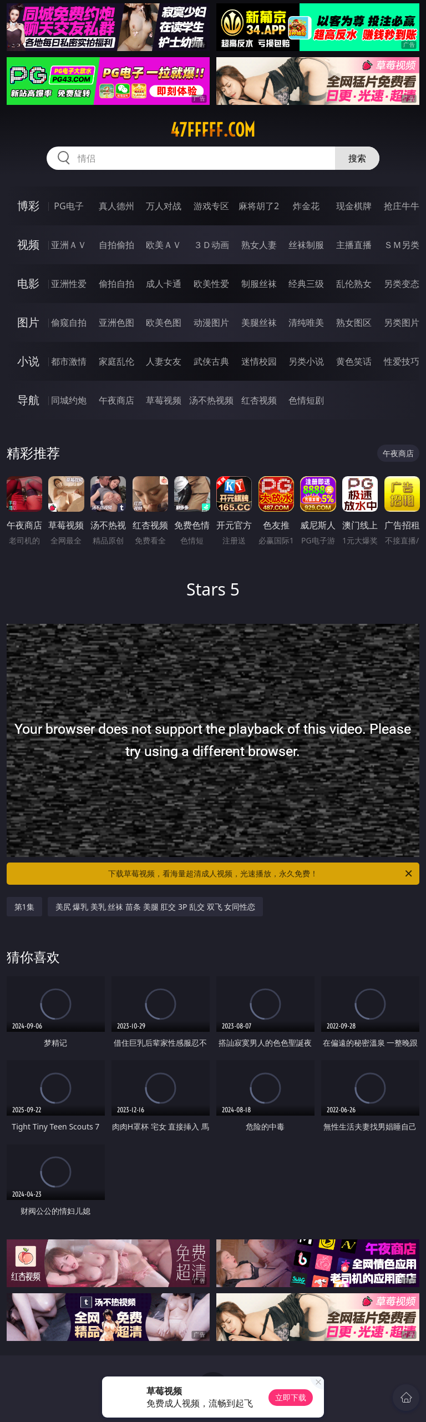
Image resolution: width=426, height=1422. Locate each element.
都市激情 (69, 361)
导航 (28, 399)
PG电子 (68, 206)
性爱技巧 (401, 361)
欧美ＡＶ (163, 245)
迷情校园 (259, 361)
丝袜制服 (306, 245)
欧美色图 (163, 322)
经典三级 (306, 284)
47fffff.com (212, 130)
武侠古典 (211, 361)
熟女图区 (354, 322)
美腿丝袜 (259, 322)
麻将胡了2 (259, 206)
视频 (28, 244)
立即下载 (290, 1397)
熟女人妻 (259, 245)
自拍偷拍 (116, 245)
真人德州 (116, 206)
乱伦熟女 (354, 284)
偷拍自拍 (116, 284)
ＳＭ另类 (401, 245)
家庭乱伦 (116, 361)
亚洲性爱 (69, 284)
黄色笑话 (354, 361)
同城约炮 (69, 400)
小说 (28, 361)
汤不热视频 (211, 400)
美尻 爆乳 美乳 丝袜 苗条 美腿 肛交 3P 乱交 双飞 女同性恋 (155, 906)
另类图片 (401, 322)
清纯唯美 (306, 322)
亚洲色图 (116, 322)
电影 (28, 283)
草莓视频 (163, 400)
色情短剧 (306, 400)
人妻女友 (163, 361)
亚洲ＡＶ (69, 245)
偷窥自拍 (69, 322)
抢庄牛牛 (401, 206)
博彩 (28, 205)
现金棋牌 (354, 206)
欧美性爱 (211, 284)
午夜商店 (116, 400)
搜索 (357, 158)
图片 (28, 322)
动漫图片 (211, 322)
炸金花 (306, 206)
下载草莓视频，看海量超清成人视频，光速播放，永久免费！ (261, 873)
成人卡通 (163, 284)
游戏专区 (211, 206)
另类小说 (306, 361)
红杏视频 (259, 400)
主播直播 (354, 245)
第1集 (24, 906)
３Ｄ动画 (211, 245)
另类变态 (401, 284)
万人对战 (163, 206)
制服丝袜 (259, 284)
